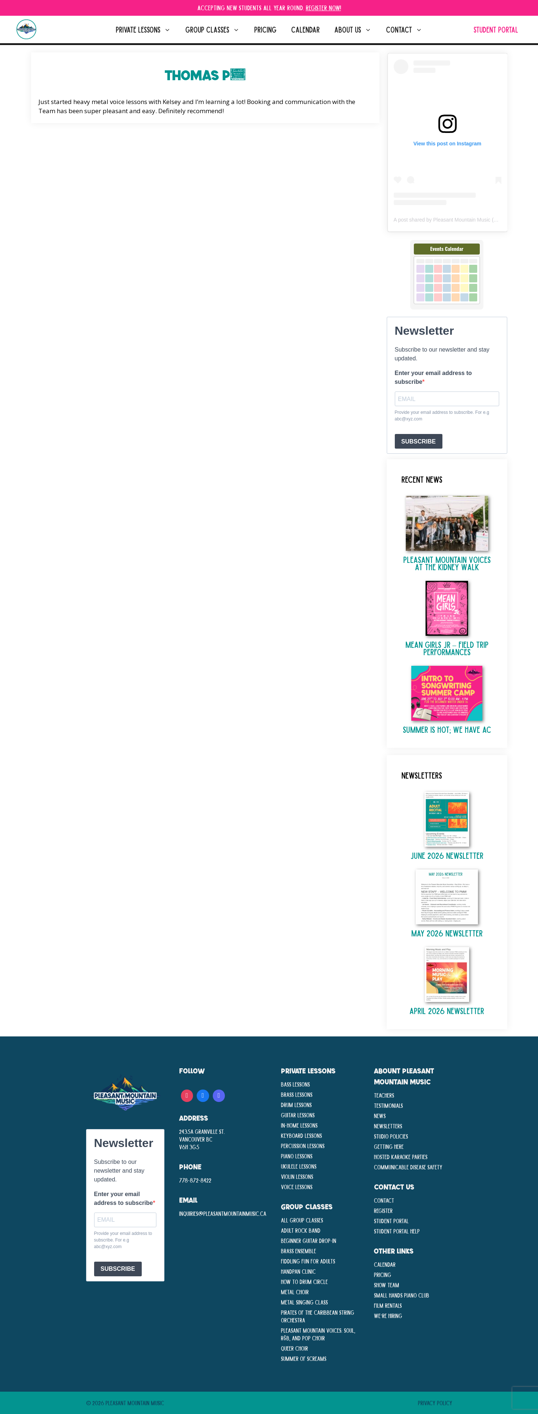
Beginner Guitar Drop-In (308, 1240)
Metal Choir (295, 1291)
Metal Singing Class (304, 1302)
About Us (356, 29)
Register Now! (323, 7)
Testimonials (388, 1105)
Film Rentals (388, 1305)
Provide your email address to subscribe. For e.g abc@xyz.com (442, 416)
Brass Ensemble (298, 1250)
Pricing (265, 29)
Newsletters (388, 1125)
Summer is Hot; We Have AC (447, 729)
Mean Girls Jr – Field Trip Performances (447, 648)
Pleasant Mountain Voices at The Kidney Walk (447, 563)
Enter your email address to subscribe (433, 377)
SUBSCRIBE (418, 441)
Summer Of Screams (303, 1358)
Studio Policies (391, 1136)
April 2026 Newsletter (446, 1010)
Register (383, 1210)
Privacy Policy (435, 1402)
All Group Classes (302, 1220)
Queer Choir (294, 1348)
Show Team (386, 1284)
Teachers (384, 1095)
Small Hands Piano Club (401, 1295)
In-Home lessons (299, 1125)
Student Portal (496, 29)
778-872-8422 (195, 1180)
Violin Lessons (297, 1176)
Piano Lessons (296, 1156)
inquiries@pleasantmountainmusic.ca (222, 1213)
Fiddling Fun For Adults (308, 1261)
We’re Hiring (388, 1315)
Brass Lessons (296, 1094)
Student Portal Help (397, 1231)
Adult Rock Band (300, 1230)
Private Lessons (147, 29)
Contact (408, 29)
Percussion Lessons (302, 1145)
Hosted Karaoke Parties (400, 1156)
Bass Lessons (295, 1084)
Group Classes (216, 29)
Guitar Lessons (298, 1114)
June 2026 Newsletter (447, 855)
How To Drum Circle (304, 1281)
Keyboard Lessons (301, 1135)
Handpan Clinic (298, 1271)
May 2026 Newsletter (447, 933)
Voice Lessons (296, 1186)
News (380, 1115)
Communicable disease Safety (408, 1167)
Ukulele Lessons (298, 1166)
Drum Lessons (296, 1104)
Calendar (305, 29)
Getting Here (389, 1146)
